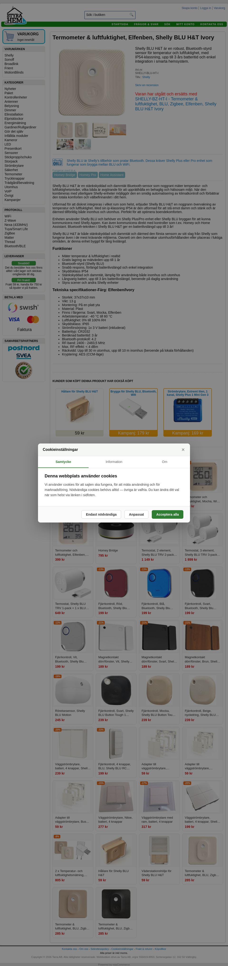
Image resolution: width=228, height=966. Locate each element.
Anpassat (136, 514)
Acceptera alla (167, 514)
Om (164, 462)
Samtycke (63, 462)
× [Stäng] (183, 449)
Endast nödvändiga (101, 514)
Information (114, 462)
